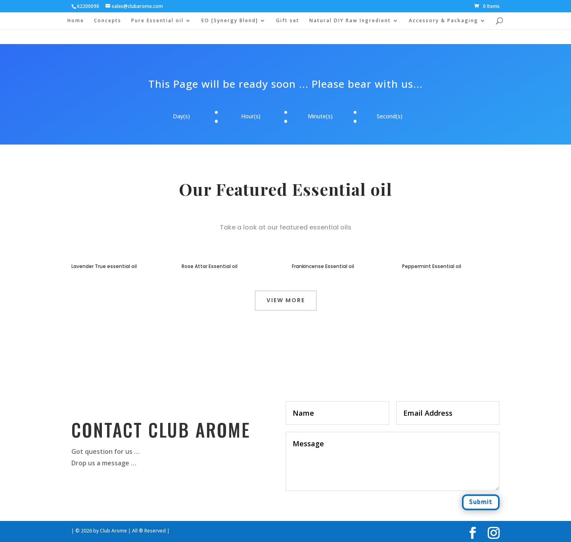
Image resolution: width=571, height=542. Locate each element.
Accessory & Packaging (443, 21)
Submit (480, 502)
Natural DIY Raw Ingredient (350, 21)
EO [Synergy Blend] (229, 21)
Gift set (287, 21)
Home (75, 21)
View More (285, 300)
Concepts (107, 21)
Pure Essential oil (157, 21)
